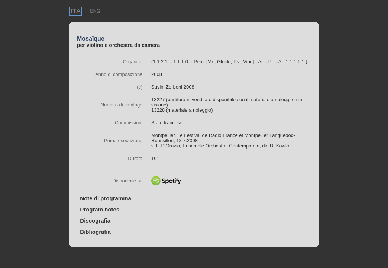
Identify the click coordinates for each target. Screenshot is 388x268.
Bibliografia (94, 232)
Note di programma (104, 198)
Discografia (93, 220)
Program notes (98, 209)
